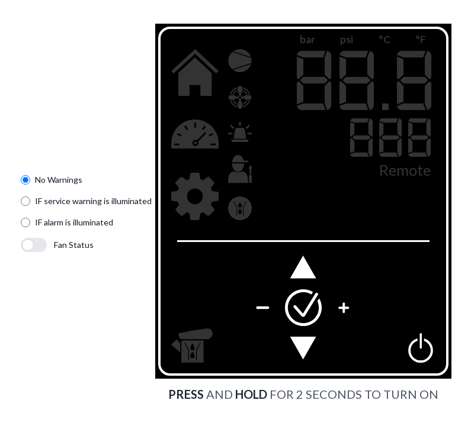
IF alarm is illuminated (74, 222)
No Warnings (58, 180)
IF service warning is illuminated (93, 201)
